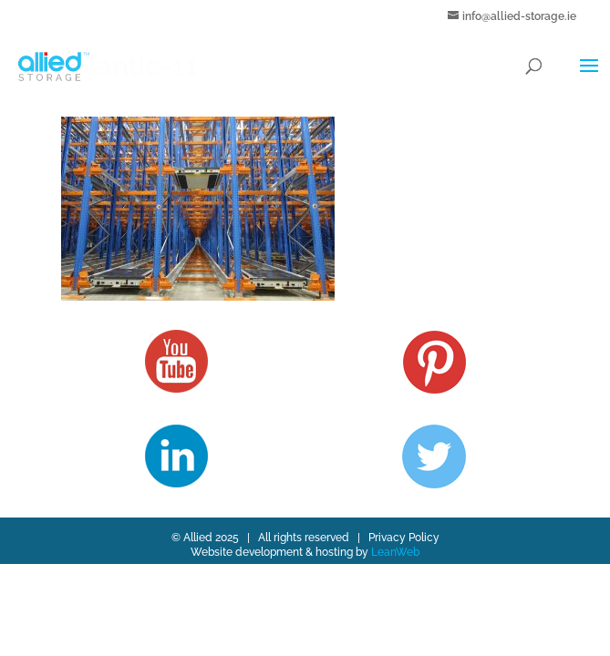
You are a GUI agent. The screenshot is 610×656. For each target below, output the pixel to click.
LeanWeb (395, 552)
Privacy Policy (403, 537)
